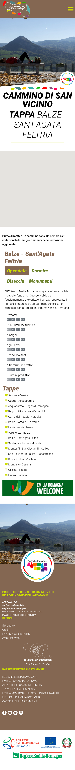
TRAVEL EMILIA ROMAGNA (18, 689)
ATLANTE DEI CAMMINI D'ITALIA (22, 685)
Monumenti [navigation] (40, 281)
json (18, 319)
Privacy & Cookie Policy (16, 633)
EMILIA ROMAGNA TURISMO (19, 680)
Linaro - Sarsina (16, 475)
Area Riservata (11, 637)
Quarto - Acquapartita (19, 400)
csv (22, 319)
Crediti (6, 629)
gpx (8, 319)
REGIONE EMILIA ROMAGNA (19, 676)
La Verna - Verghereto (19, 427)
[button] (71, 9)
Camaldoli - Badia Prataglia (23, 416)
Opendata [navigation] (17, 270)
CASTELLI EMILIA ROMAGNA (19, 701)
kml (13, 319)
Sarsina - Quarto (16, 395)
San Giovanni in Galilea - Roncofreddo (29, 453)
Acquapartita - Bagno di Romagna (27, 406)
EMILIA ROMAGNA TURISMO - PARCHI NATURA (31, 693)
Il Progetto (8, 625)
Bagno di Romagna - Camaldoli (25, 411)
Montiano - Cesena (18, 464)
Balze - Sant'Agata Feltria (21, 438)
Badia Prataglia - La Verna (22, 422)
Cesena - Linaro (16, 469)
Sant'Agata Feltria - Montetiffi (24, 443)
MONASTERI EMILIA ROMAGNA (21, 697)
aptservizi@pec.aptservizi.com (21, 615)
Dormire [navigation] (40, 270)
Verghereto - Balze (17, 432)
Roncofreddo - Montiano (21, 459)
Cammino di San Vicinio (37, 99)
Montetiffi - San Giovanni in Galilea (27, 448)
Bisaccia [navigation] (15, 281)
